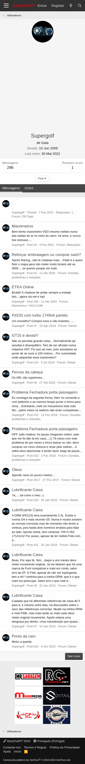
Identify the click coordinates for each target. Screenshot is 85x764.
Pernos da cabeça (27, 372)
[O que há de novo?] (70, 5)
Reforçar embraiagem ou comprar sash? (46, 255)
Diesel (72, 325)
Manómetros (22, 226)
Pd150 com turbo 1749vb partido (40, 315)
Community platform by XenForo (37, 760)
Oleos (17, 470)
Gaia (45, 143)
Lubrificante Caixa (27, 490)
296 (10, 167)
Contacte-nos (12, 747)
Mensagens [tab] (11, 188)
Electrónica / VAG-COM (27, 305)
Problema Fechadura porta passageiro (45, 392)
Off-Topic (28, 216)
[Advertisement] (42, 87)
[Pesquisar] (79, 5)
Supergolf (18, 212)
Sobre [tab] (29, 188)
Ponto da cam (24, 636)
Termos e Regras (35, 747)
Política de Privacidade (65, 747)
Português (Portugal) (49, 741)
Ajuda (7, 751)
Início (17, 751)
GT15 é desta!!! (25, 335)
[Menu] (6, 5)
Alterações (73, 244)
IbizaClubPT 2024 (16, 741)
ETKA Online (23, 287)
